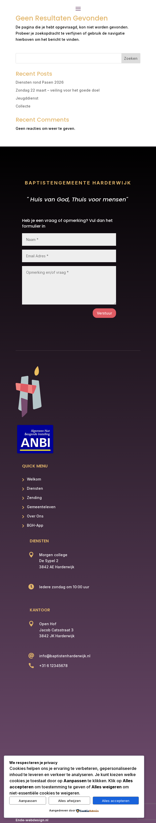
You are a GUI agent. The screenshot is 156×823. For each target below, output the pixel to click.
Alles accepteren (115, 801)
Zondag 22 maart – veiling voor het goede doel (58, 90)
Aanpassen (28, 801)
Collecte (23, 106)
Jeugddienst (27, 98)
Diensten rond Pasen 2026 (40, 82)
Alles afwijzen (69, 801)
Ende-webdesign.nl (32, 820)
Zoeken (131, 58)
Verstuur (104, 313)
